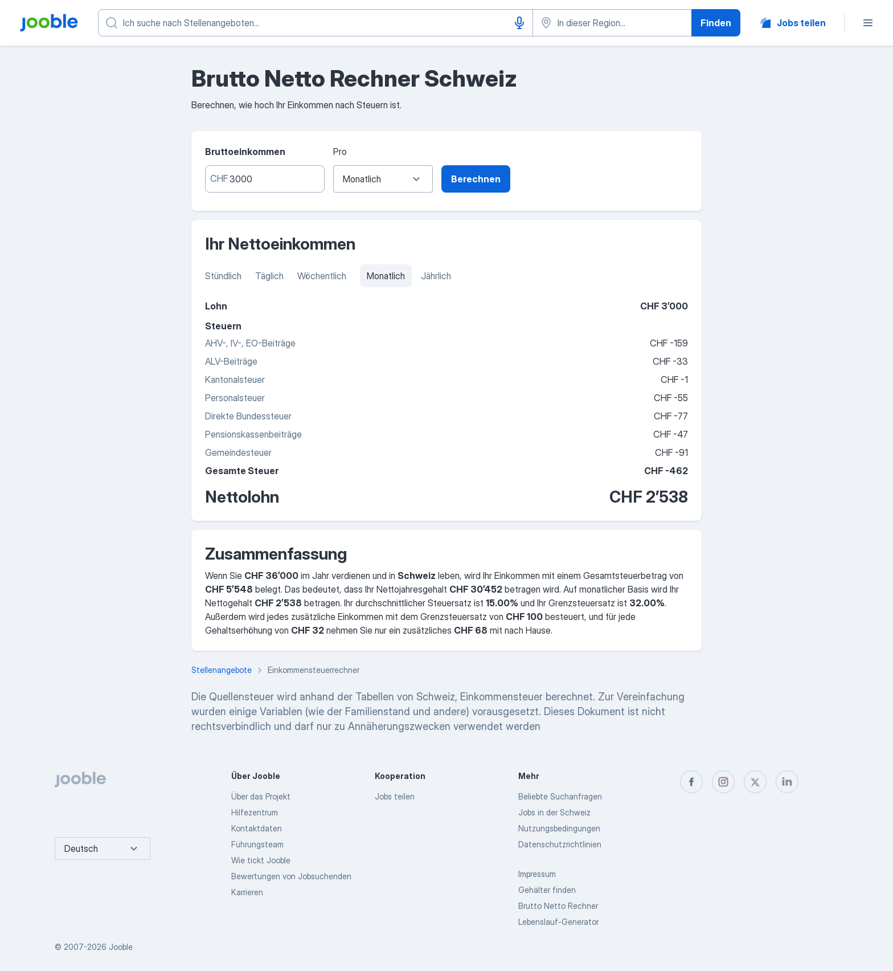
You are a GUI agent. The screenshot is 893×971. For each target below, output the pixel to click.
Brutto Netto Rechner (558, 906)
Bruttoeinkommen (245, 151)
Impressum (537, 874)
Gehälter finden (547, 890)
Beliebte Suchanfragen (560, 796)
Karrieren (247, 892)
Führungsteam (257, 844)
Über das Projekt (260, 796)
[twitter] (755, 781)
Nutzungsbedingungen (559, 828)
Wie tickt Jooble (260, 860)
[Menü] (868, 22)
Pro (340, 151)
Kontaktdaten (256, 828)
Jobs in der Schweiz (554, 812)
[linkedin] (787, 781)
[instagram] (723, 781)
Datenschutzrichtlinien (559, 844)
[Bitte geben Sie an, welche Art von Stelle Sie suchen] (315, 22)
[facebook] (691, 781)
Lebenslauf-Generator (558, 922)
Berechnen (476, 179)
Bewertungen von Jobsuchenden (291, 876)
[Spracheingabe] (519, 22)
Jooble (121, 947)
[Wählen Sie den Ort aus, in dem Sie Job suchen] (612, 22)
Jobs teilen (395, 796)
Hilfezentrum (254, 812)
